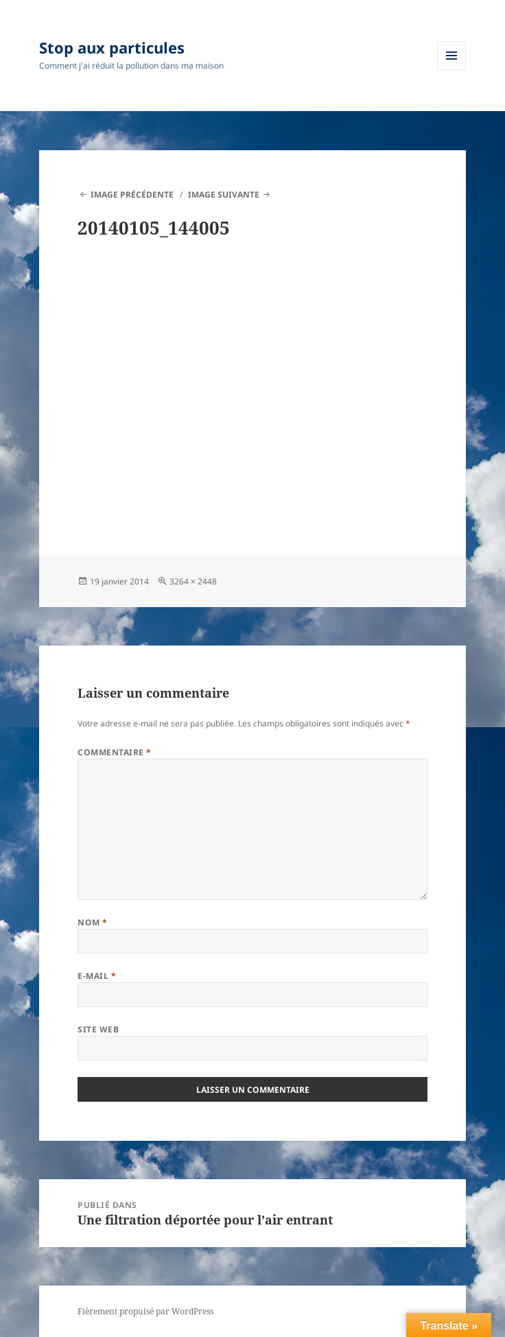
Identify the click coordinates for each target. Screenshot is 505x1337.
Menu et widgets (452, 69)
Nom (92, 922)
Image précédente (132, 194)
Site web (98, 1029)
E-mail (97, 976)
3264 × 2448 (193, 581)
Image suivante (223, 194)
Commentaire (114, 752)
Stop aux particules (112, 47)
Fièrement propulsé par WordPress (145, 1311)
